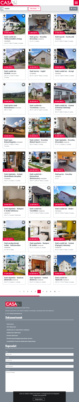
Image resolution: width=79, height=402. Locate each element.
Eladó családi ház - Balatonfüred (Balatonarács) (38, 176)
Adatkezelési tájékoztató (14, 332)
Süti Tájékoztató (11, 327)
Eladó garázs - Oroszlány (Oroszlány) (38, 38)
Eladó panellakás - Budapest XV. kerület (39, 244)
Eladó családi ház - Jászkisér (10, 72)
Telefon (8, 363)
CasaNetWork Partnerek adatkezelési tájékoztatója (21, 341)
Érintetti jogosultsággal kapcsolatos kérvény (19, 338)
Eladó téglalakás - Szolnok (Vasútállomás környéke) (13, 176)
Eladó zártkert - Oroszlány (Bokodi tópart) (39, 141)
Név (7, 351)
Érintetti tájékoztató (12, 335)
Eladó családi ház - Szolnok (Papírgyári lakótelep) (64, 245)
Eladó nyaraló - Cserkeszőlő (64, 38)
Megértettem (39, 399)
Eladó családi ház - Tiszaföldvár (37, 210)
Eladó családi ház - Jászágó (64, 72)
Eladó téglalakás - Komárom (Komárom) (13, 279)
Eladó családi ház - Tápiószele (62, 279)
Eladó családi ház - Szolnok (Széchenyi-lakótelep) (64, 107)
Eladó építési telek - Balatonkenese (12, 106)
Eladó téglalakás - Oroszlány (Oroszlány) (65, 141)
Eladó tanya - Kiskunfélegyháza (13, 141)
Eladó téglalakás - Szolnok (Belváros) (39, 279)
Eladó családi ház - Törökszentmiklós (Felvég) (13, 39)
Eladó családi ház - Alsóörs (64, 210)
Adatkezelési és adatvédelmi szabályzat (18, 329)
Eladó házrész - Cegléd (37, 72)
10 (55, 291)
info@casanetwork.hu (15, 313)
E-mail (7, 357)
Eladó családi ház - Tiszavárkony (37, 106)
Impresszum (10, 324)
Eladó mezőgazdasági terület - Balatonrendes (12, 245)
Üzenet (8, 369)
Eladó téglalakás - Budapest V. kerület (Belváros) (14, 211)
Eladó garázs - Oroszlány (63, 175)
